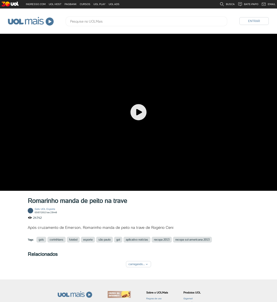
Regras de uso (154, 298)
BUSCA (227, 4)
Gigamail (188, 298)
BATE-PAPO (248, 4)
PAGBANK (71, 4)
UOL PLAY (99, 4)
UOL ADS (114, 4)
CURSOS (85, 4)
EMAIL (268, 4)
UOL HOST (55, 4)
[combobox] (146, 21)
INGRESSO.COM (36, 4)
